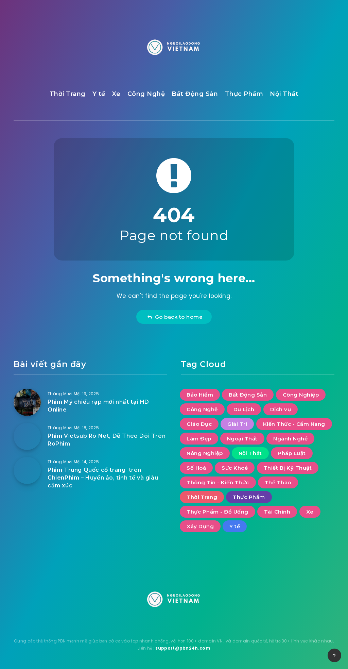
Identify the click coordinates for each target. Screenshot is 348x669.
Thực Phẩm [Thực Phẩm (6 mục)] (249, 497)
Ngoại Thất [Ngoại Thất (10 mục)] (242, 438)
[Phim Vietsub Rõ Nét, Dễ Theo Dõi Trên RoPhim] (27, 436)
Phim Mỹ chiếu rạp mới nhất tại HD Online (98, 406)
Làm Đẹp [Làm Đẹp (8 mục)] (199, 438)
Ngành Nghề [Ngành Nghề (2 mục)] (290, 438)
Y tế (98, 94)
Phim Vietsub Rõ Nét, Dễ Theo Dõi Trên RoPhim (107, 440)
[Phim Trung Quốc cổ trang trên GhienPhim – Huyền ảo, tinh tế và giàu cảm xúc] (27, 470)
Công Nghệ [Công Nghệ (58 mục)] (202, 409)
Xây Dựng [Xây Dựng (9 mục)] (200, 526)
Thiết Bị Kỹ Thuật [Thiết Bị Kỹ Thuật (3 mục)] (288, 468)
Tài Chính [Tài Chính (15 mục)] (277, 511)
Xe (116, 94)
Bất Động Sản (195, 94)
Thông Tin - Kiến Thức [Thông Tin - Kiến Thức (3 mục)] (218, 482)
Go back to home (175, 317)
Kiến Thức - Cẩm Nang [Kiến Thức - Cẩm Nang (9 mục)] (294, 424)
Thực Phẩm (244, 94)
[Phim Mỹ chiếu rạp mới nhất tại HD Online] (27, 402)
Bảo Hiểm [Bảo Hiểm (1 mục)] (200, 394)
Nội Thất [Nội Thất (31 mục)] (250, 453)
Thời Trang (68, 94)
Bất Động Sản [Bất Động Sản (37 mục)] (248, 394)
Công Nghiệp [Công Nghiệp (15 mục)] (301, 394)
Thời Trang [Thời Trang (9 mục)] (202, 497)
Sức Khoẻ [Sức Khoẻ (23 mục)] (235, 468)
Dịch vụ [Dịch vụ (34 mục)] (280, 409)
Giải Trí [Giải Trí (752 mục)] (237, 424)
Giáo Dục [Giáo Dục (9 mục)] (199, 424)
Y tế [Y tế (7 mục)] (234, 526)
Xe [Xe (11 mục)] (310, 511)
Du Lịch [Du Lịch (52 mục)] (244, 409)
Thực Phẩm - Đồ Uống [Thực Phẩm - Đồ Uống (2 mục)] (217, 511)
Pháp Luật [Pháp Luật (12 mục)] (292, 453)
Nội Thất (284, 94)
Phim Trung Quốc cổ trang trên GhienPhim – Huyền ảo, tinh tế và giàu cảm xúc (103, 478)
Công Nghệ (146, 94)
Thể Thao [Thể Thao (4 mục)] (278, 482)
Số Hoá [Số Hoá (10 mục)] (196, 468)
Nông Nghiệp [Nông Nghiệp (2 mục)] (205, 453)
